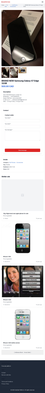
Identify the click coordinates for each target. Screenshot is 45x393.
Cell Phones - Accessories (16, 162)
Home (3, 5)
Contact (4, 372)
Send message (22, 150)
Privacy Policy (5, 383)
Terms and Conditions (7, 381)
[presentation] (15, 145)
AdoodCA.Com (5, 2)
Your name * (8, 117)
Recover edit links (6, 375)
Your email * (8, 123)
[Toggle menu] (42, 2)
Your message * (9, 129)
